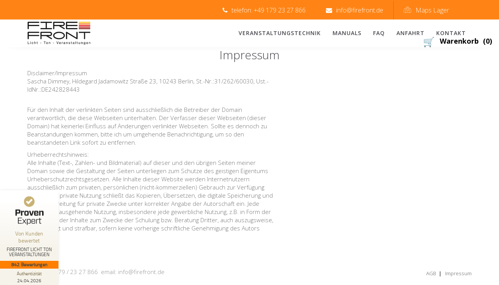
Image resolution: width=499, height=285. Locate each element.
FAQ (379, 33)
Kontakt (451, 33)
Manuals (347, 33)
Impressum (458, 273)
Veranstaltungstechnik (280, 33)
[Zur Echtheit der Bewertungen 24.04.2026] (29, 277)
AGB (431, 273)
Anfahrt (410, 33)
